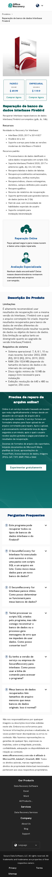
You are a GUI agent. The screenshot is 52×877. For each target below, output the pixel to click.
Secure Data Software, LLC (16, 856)
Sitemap (12, 873)
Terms (39, 867)
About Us (26, 823)
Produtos (6, 14)
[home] (16, 5)
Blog (26, 828)
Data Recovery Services (26, 812)
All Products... (26, 801)
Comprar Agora (13, 97)
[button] (40, 5)
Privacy (12, 867)
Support (26, 833)
